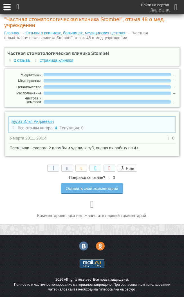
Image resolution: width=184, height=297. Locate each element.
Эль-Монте (160, 10)
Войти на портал (155, 5)
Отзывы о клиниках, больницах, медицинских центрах (75, 33)
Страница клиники (56, 60)
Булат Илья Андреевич (33, 121)
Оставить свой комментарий (92, 188)
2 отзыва (22, 60)
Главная (11, 33)
